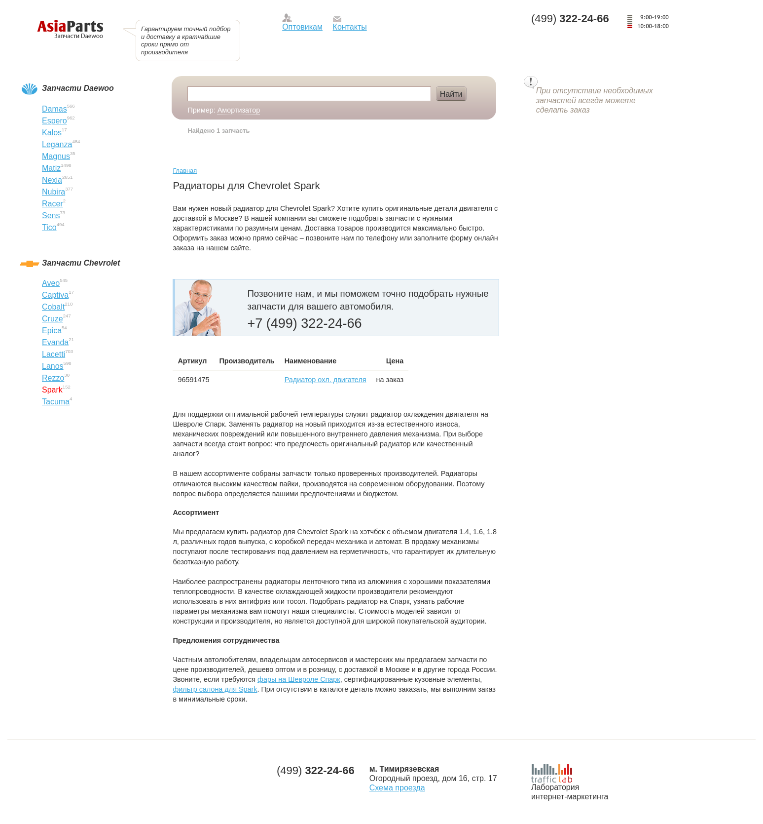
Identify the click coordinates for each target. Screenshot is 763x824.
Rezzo (53, 378)
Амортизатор (239, 110)
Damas (54, 109)
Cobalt (53, 307)
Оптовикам (302, 27)
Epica (52, 330)
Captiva (55, 295)
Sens (51, 215)
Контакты (350, 27)
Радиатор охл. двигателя (325, 380)
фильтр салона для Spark (215, 689)
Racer (52, 203)
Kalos (52, 132)
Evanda (55, 342)
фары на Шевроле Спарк (298, 679)
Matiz (51, 168)
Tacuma (56, 401)
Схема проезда (397, 788)
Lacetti (53, 354)
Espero (54, 121)
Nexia (52, 180)
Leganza (57, 144)
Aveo (51, 283)
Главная (185, 170)
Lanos (53, 366)
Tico (49, 227)
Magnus (56, 156)
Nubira (53, 192)
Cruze (52, 318)
